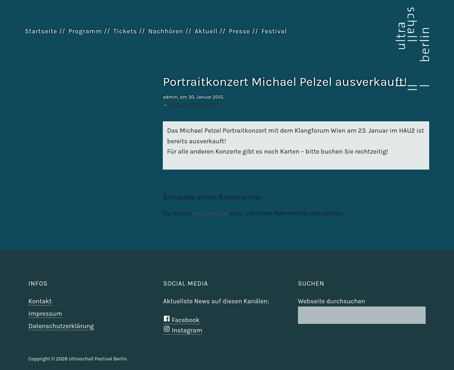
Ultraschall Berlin (393, 49)
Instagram (182, 330)
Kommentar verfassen (194, 105)
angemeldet (210, 213)
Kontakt (40, 301)
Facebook (181, 320)
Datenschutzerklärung (61, 326)
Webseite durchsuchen (331, 301)
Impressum (45, 313)
